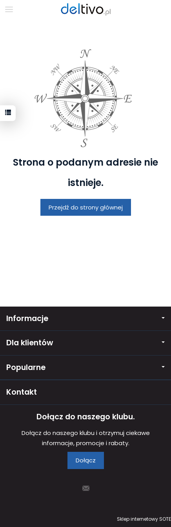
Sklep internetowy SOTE (144, 519)
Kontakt (21, 392)
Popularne (85, 367)
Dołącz (86, 460)
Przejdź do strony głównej (86, 207)
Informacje (85, 318)
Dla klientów (85, 342)
